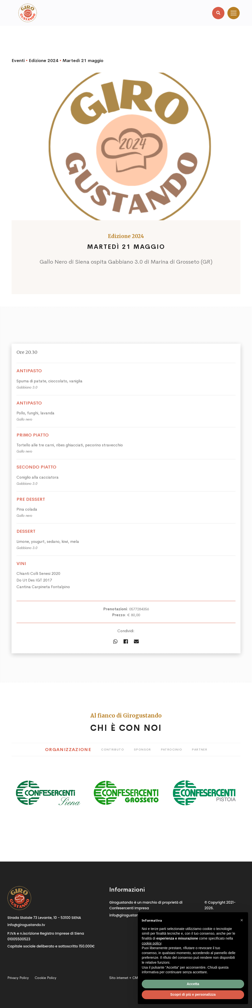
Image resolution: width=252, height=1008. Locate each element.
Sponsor (142, 750)
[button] (242, 920)
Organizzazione (68, 749)
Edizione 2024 (43, 60)
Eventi (18, 60)
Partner (199, 750)
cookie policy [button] (151, 943)
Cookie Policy (45, 978)
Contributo (112, 750)
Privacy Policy (18, 978)
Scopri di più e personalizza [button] (193, 994)
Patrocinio (171, 750)
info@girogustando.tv (26, 924)
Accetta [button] (193, 984)
